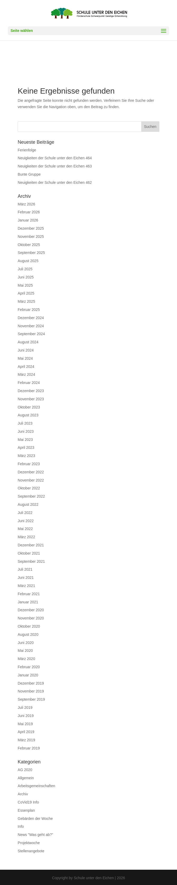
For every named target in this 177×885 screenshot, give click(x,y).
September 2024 (31, 334)
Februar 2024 (29, 383)
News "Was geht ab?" (35, 835)
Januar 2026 (28, 220)
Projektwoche (29, 843)
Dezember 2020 (31, 610)
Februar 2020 (29, 667)
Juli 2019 (25, 707)
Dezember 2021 (31, 545)
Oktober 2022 (29, 488)
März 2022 (26, 537)
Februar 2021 (29, 594)
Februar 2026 (29, 212)
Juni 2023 (26, 431)
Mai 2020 (25, 650)
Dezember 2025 (31, 228)
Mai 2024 (25, 358)
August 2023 (28, 415)
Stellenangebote (31, 851)
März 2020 (26, 659)
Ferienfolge (27, 150)
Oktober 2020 (29, 626)
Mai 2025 (25, 285)
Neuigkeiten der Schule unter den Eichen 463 (55, 166)
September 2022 (31, 496)
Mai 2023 (25, 439)
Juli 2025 (25, 269)
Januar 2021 (28, 602)
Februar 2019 (29, 748)
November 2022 (31, 480)
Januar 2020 (28, 675)
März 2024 (26, 374)
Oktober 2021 (29, 553)
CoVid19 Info (28, 802)
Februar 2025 (29, 309)
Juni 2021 (26, 577)
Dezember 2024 (31, 318)
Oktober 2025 (29, 245)
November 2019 (31, 691)
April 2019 (26, 732)
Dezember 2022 (31, 472)
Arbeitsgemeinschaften (36, 786)
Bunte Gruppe (29, 174)
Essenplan (26, 810)
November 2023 (31, 399)
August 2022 (28, 504)
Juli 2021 (25, 569)
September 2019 (31, 699)
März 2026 (26, 204)
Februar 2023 (29, 464)
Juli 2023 (25, 423)
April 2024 (26, 366)
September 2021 (31, 561)
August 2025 (28, 261)
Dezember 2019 (31, 683)
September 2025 (31, 253)
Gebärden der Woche (35, 818)
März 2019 (26, 740)
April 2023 (26, 447)
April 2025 (26, 293)
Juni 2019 (26, 716)
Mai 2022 (25, 529)
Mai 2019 (25, 724)
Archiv (23, 794)
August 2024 (28, 342)
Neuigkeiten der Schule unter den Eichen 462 (55, 182)
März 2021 (26, 586)
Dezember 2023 (31, 391)
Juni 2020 (26, 643)
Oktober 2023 (29, 407)
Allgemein (26, 778)
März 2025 (26, 301)
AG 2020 (25, 770)
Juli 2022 (25, 513)
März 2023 (26, 456)
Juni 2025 (26, 277)
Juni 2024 (26, 350)
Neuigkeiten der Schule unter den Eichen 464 (55, 158)
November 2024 (31, 326)
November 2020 (31, 618)
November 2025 (31, 236)
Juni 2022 (26, 521)
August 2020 (28, 634)
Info (21, 826)
